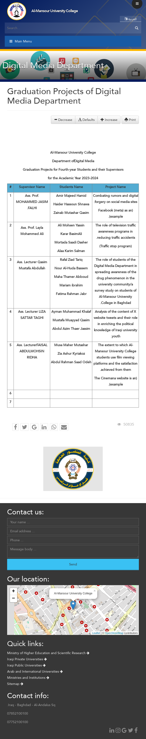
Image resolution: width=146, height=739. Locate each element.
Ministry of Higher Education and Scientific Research (48, 653)
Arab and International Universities (35, 671)
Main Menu (21, 41)
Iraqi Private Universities (27, 659)
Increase (109, 120)
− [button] (13, 598)
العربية (130, 19)
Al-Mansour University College (54, 10)
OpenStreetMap (114, 633)
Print (130, 120)
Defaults (86, 120)
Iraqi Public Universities (26, 665)
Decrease (63, 120)
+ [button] (13, 591)
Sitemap (15, 684)
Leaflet (96, 633)
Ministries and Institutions (28, 678)
